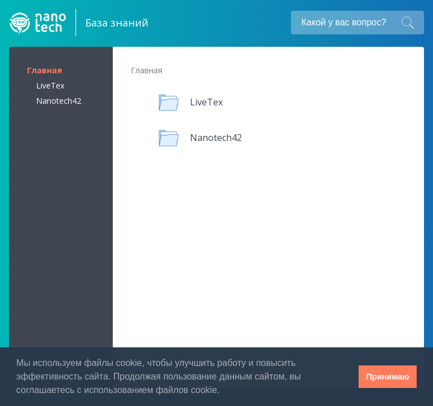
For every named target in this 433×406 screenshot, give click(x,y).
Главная (44, 70)
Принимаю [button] (387, 376)
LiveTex (50, 85)
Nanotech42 (58, 100)
